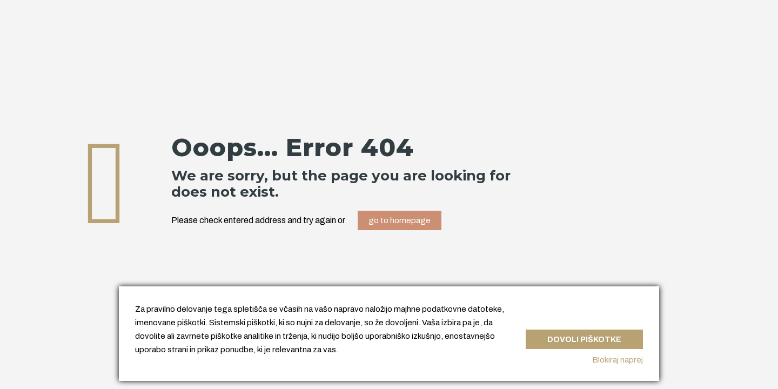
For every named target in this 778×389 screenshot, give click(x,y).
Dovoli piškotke (583, 337)
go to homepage (399, 220)
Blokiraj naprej (617, 360)
